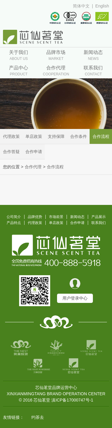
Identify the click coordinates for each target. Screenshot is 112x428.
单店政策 (33, 136)
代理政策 (11, 136)
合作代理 (33, 166)
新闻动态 (77, 217)
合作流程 (101, 136)
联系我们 (98, 223)
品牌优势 (35, 217)
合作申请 (33, 151)
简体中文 (81, 6)
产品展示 (98, 217)
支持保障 (56, 136)
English (102, 6)
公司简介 (14, 217)
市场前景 (56, 217)
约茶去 (37, 417)
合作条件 (78, 136)
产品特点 (14, 223)
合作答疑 (11, 151)
